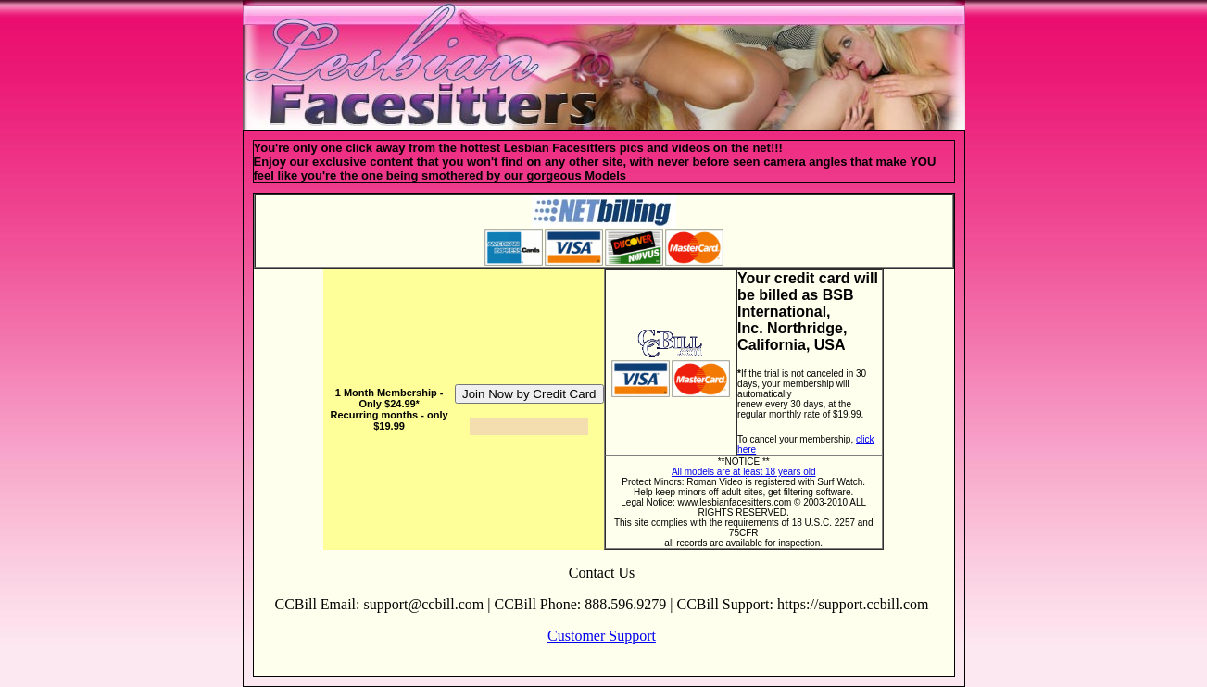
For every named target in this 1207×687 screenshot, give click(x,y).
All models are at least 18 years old (744, 472)
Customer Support (601, 635)
